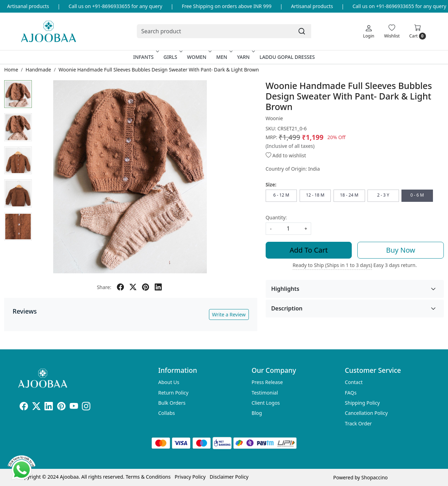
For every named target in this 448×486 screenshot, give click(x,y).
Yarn (245, 57)
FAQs (350, 392)
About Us (168, 382)
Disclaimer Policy (229, 476)
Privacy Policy (190, 476)
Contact (354, 382)
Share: (104, 287)
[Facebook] (23, 407)
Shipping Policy (362, 402)
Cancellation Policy (366, 413)
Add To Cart (309, 250)
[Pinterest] (61, 407)
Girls (172, 57)
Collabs (166, 413)
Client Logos (266, 402)
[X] (36, 407)
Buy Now (400, 250)
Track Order (358, 423)
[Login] (368, 31)
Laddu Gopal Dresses (287, 57)
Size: (271, 184)
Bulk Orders (172, 402)
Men (223, 57)
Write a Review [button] (229, 314)
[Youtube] (73, 407)
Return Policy (173, 392)
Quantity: (276, 217)
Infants (145, 57)
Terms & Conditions (148, 476)
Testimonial (265, 392)
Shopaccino (374, 477)
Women (198, 57)
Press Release (267, 382)
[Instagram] (86, 407)
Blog (257, 413)
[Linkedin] (48, 407)
